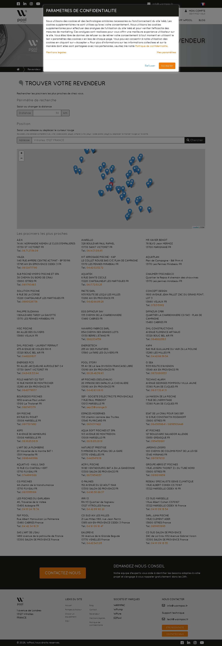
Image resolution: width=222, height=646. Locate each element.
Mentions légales (56, 52)
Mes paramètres (166, 52)
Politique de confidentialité (151, 46)
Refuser (150, 65)
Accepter (167, 65)
